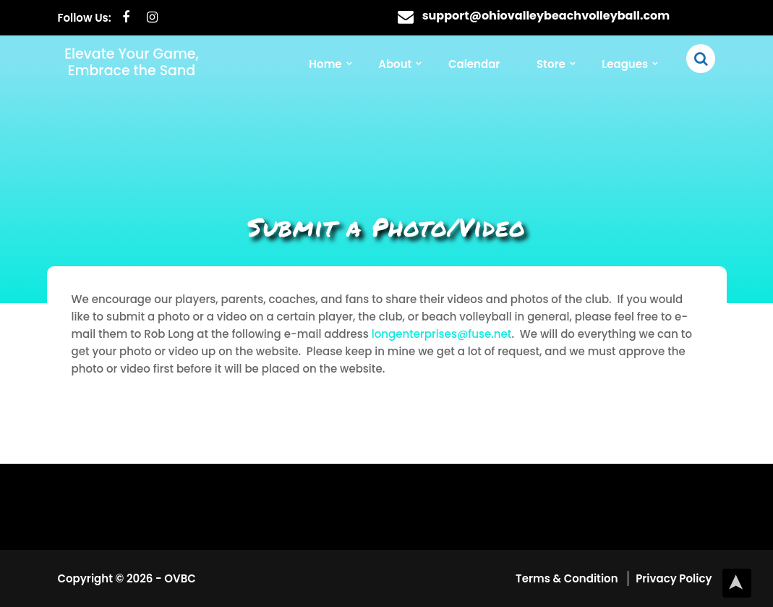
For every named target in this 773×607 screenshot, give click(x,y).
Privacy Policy (674, 578)
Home (325, 64)
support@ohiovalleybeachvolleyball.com (546, 15)
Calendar (474, 64)
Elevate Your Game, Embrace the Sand (131, 62)
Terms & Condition (568, 578)
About (394, 64)
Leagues (625, 64)
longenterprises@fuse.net (442, 333)
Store (551, 64)
